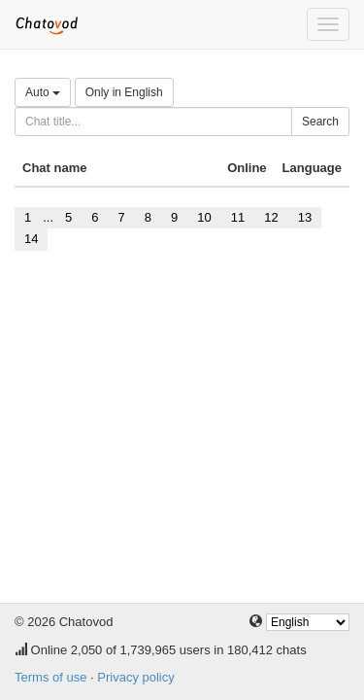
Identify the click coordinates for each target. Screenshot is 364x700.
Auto (42, 92)
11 (238, 217)
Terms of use (50, 677)
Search (320, 121)
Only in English (124, 92)
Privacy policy (135, 677)
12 (271, 217)
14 (31, 238)
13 (305, 217)
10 (204, 217)
